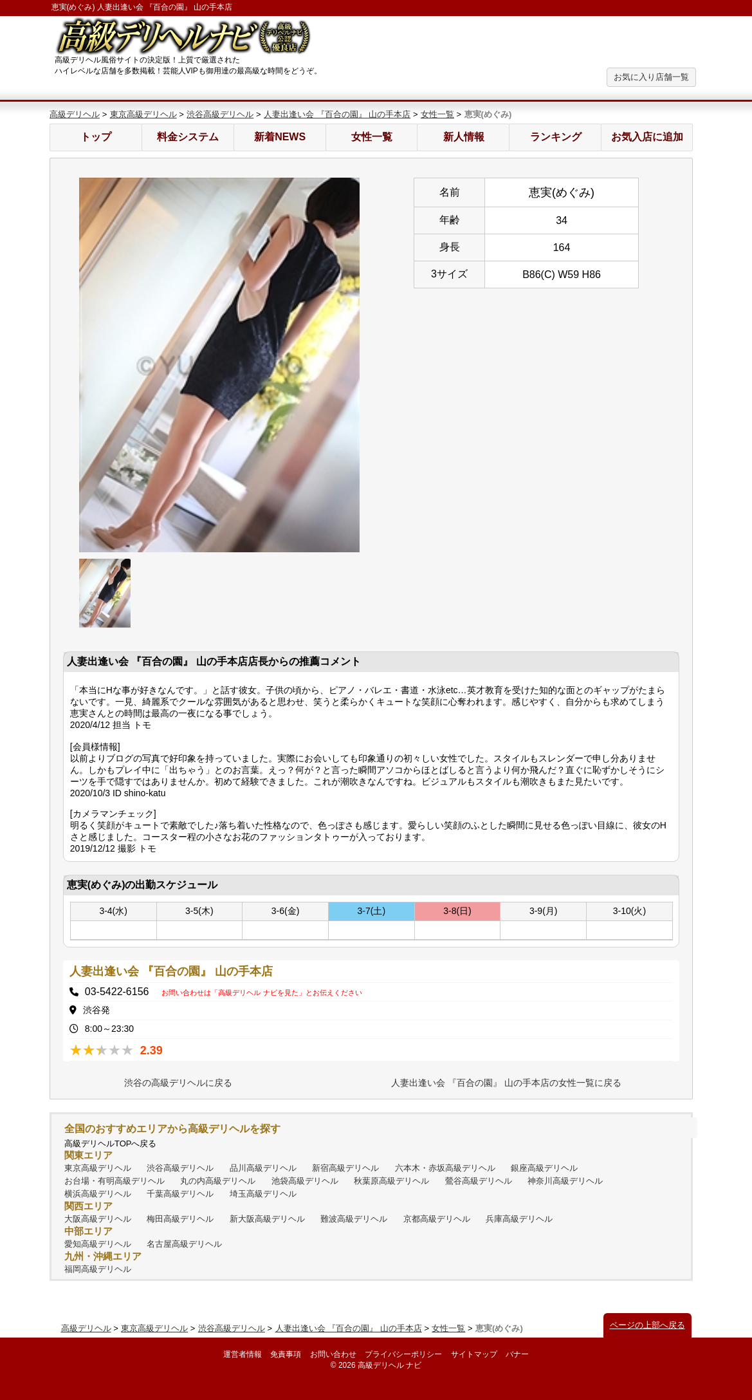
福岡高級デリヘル (97, 1269)
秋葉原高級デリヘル (391, 1181)
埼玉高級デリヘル (263, 1194)
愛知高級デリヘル (97, 1244)
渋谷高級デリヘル (220, 114)
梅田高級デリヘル (180, 1219)
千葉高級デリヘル (180, 1194)
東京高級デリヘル (143, 114)
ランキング (556, 136)
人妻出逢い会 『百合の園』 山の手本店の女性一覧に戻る (506, 1083)
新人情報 (463, 136)
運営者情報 (242, 1354)
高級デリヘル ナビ (389, 1365)
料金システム (188, 136)
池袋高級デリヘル (304, 1181)
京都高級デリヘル (436, 1219)
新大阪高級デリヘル (267, 1219)
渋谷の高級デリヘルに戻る (178, 1083)
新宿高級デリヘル (345, 1168)
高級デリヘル (75, 114)
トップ (95, 136)
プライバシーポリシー (403, 1354)
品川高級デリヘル (263, 1168)
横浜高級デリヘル (97, 1194)
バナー (517, 1354)
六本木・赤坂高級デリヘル (445, 1168)
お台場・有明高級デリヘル (114, 1181)
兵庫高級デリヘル (519, 1219)
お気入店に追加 (647, 136)
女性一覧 (437, 114)
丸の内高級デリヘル (217, 1181)
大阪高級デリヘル (97, 1219)
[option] (219, 365)
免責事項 (285, 1354)
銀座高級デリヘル (544, 1168)
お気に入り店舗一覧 (651, 77)
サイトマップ (474, 1354)
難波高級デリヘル (353, 1219)
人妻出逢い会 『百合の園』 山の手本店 (337, 114)
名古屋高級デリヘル (184, 1244)
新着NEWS (280, 136)
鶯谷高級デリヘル (478, 1181)
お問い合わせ (333, 1354)
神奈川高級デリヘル (565, 1181)
